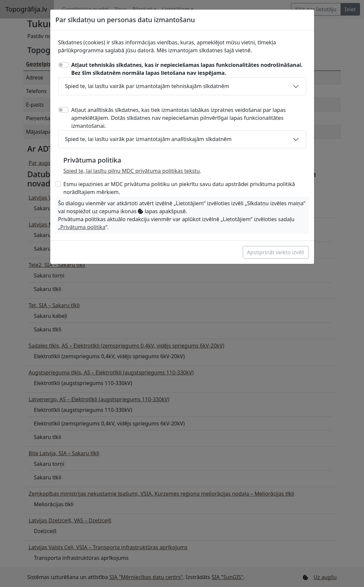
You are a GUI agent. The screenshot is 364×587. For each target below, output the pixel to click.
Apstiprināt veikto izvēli (275, 252)
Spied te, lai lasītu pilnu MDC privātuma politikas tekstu (131, 170)
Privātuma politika (82, 227)
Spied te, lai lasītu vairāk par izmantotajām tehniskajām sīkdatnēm (147, 86)
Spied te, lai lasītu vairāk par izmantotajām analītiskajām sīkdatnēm (148, 139)
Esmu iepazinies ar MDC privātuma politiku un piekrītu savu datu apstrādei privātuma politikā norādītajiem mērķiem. (179, 188)
